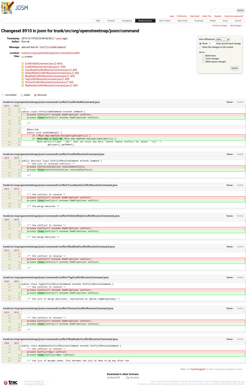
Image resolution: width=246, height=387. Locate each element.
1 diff (62, 66)
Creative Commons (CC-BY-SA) (177, 384)
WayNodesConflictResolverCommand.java (47, 85)
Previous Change (220, 25)
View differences (207, 39)
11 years (57, 38)
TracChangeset (197, 369)
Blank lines (211, 55)
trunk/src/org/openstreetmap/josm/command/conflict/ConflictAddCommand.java (51, 101)
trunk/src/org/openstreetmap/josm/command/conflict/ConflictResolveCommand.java (53, 154)
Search (238, 21)
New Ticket (183, 21)
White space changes (216, 61)
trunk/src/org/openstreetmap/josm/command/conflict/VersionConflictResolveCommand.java (58, 308)
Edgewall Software (36, 384)
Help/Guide (194, 16)
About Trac (206, 16)
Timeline (111, 21)
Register (217, 16)
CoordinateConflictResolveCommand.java (47, 69)
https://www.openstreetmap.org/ (229, 381)
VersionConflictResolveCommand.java (45, 82)
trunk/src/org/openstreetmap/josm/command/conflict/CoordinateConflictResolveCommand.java (60, 184)
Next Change (235, 25)
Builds (213, 21)
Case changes (212, 58)
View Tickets (164, 21)
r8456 (6, 219)
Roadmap (199, 21)
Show (203, 43)
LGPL (234, 384)
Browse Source (145, 21)
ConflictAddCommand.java (39, 63)
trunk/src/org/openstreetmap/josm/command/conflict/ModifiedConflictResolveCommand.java (59, 246)
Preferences (182, 16)
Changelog (127, 21)
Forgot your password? (233, 16)
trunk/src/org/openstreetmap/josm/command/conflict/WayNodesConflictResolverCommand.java (60, 339)
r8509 (6, 281)
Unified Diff (113, 377)
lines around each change (224, 43)
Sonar (225, 21)
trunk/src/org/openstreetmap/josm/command (96, 30)
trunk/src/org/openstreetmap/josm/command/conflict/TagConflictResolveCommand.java (56, 277)
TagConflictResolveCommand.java (43, 79)
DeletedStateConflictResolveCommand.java (48, 72)
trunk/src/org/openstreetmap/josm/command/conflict (51, 52)
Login (171, 16)
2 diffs (58, 63)
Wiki (98, 21)
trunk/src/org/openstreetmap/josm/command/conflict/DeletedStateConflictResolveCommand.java (61, 215)
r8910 (16, 105)
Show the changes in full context (216, 47)
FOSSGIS (174, 381)
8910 (27, 30)
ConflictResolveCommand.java (41, 66)
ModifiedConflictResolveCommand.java (46, 76)
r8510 (6, 105)
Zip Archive (132, 377)
